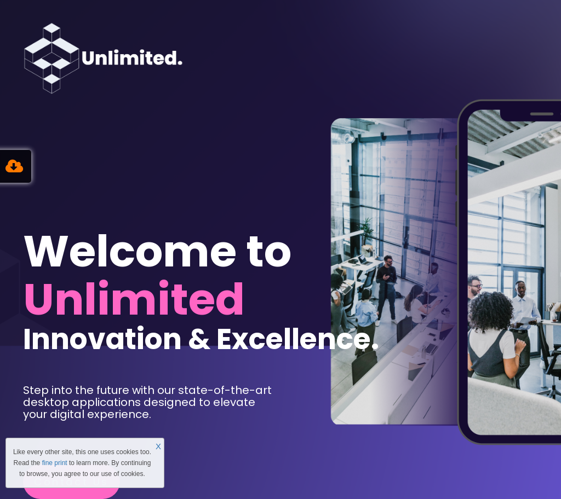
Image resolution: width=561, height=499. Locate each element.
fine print (54, 463)
